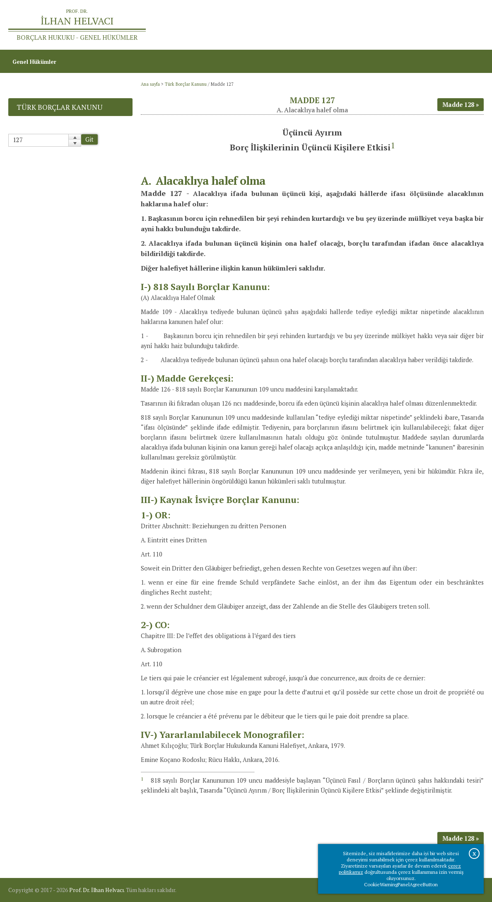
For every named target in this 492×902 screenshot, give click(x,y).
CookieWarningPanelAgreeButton (401, 884)
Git (89, 139)
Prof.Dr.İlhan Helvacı (423, 25)
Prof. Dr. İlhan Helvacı (96, 890)
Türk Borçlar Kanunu (186, 84)
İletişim (470, 25)
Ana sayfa (372, 25)
